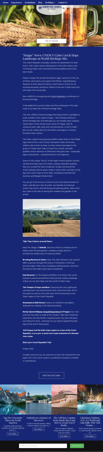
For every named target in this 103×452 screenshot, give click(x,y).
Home (5, 2)
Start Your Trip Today (51, 375)
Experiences (16, 2)
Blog (40, 2)
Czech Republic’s (58, 96)
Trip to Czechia (51, 41)
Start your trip (77, 446)
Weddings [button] (50, 2)
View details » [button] (12, 433)
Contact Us (62, 2)
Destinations (30, 2)
